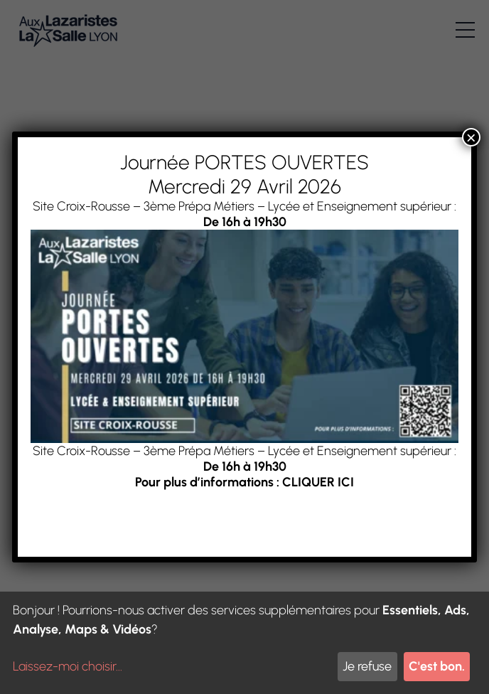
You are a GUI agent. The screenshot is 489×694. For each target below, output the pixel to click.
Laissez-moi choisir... (67, 666)
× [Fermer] (471, 137)
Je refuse (367, 666)
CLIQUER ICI (318, 482)
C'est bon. (437, 666)
